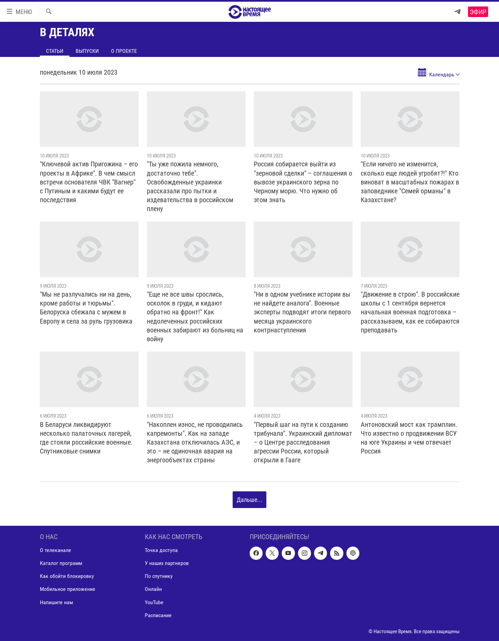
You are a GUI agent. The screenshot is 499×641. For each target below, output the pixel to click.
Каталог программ (61, 563)
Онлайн (153, 589)
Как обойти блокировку (67, 576)
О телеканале (55, 550)
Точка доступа (161, 550)
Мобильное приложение (67, 589)
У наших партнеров (167, 563)
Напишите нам (56, 602)
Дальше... (249, 499)
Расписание (158, 615)
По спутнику (159, 576)
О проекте (124, 51)
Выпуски (87, 51)
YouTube (154, 602)
